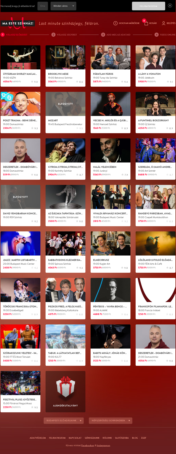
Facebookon (87, 445)
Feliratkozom (57, 437)
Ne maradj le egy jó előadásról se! (18, 6)
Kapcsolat (75, 437)
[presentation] (103, 8)
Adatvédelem (38, 437)
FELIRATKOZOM (148, 6)
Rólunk (107, 437)
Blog (135, 437)
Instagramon (103, 445)
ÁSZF (143, 437)
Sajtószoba (122, 437)
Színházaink (92, 437)
